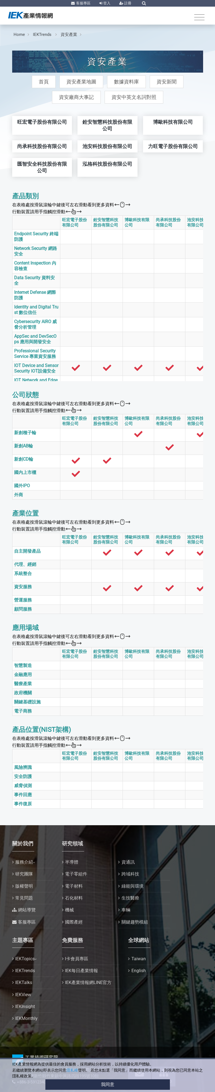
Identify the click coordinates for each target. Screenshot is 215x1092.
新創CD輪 (23, 459)
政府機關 (23, 692)
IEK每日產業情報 (81, 970)
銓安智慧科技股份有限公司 (105, 222)
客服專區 (82, 3)
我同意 (107, 1084)
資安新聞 (167, 82)
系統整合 (23, 573)
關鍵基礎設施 (27, 702)
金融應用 (23, 674)
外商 (18, 494)
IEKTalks (23, 982)
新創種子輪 (25, 432)
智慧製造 (23, 665)
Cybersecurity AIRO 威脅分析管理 (35, 324)
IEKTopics (25, 958)
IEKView (23, 994)
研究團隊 (24, 874)
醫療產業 (23, 683)
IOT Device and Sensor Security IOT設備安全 (36, 368)
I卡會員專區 (76, 958)
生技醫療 (130, 898)
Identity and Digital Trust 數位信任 (36, 309)
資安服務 (23, 586)
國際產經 (74, 922)
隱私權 (72, 1070)
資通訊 (128, 862)
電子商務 (23, 711)
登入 (106, 3)
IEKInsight (25, 1006)
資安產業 (69, 34)
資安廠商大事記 (76, 97)
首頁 (44, 82)
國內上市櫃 (25, 472)
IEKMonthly (26, 1018)
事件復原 (23, 803)
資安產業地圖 (81, 82)
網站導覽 (27, 909)
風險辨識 (23, 767)
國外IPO (22, 485)
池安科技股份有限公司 (199, 222)
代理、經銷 (25, 564)
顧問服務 (23, 609)
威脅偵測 (23, 785)
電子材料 (74, 886)
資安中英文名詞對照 (134, 97)
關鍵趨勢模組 (134, 922)
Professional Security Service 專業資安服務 (35, 353)
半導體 (71, 862)
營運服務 (23, 600)
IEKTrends (43, 34)
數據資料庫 (126, 82)
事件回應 (23, 794)
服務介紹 (24, 862)
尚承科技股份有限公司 (168, 222)
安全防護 (23, 776)
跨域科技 (130, 874)
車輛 (125, 909)
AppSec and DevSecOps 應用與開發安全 (35, 339)
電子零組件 (76, 874)
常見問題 (24, 898)
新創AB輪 (23, 446)
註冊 (127, 3)
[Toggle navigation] (199, 17)
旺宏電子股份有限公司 (74, 222)
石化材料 (74, 898)
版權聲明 (24, 886)
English (138, 970)
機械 (69, 909)
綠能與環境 (132, 886)
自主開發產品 (27, 551)
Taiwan (138, 958)
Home (19, 34)
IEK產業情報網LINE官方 (88, 982)
